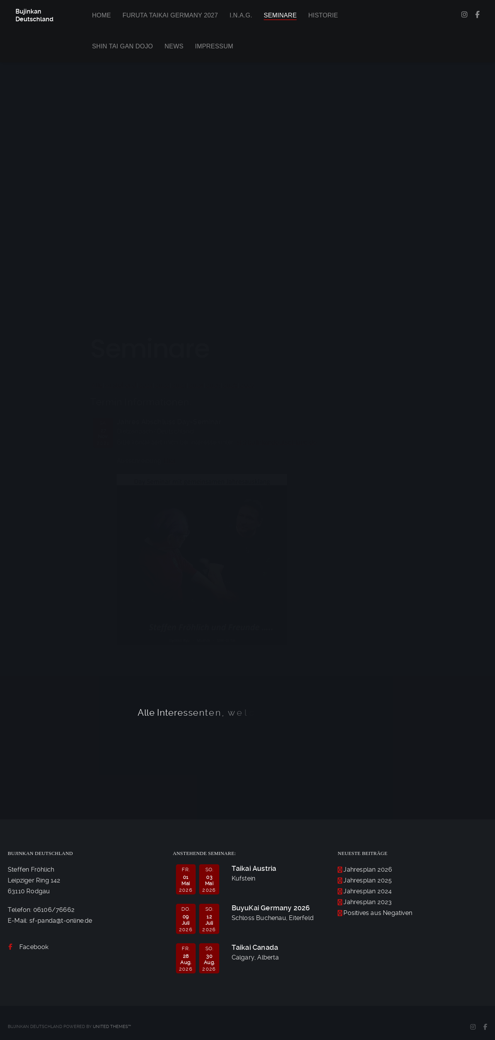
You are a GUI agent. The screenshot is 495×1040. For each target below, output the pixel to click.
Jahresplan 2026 (367, 869)
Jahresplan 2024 (367, 891)
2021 (145, 385)
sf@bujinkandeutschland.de (277, 442)
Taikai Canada (255, 947)
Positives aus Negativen (377, 913)
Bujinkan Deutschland (34, 15)
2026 (230, 385)
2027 (247, 385)
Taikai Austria (254, 868)
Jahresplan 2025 (367, 880)
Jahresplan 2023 (367, 902)
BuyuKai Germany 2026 (271, 908)
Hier (170, 460)
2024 (196, 385)
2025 (213, 385)
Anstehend (120, 385)
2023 (179, 385)
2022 (162, 385)
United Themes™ (112, 1026)
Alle (96, 385)
